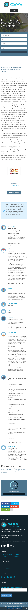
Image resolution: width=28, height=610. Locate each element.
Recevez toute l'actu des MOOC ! (11, 587)
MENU (14, 10)
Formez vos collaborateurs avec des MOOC (5, 567)
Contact (16, 556)
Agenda (5, 556)
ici (10, 216)
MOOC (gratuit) (6, 67)
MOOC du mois (7, 555)
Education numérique (8, 69)
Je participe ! (14, 494)
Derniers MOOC (19, 555)
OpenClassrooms (17, 67)
